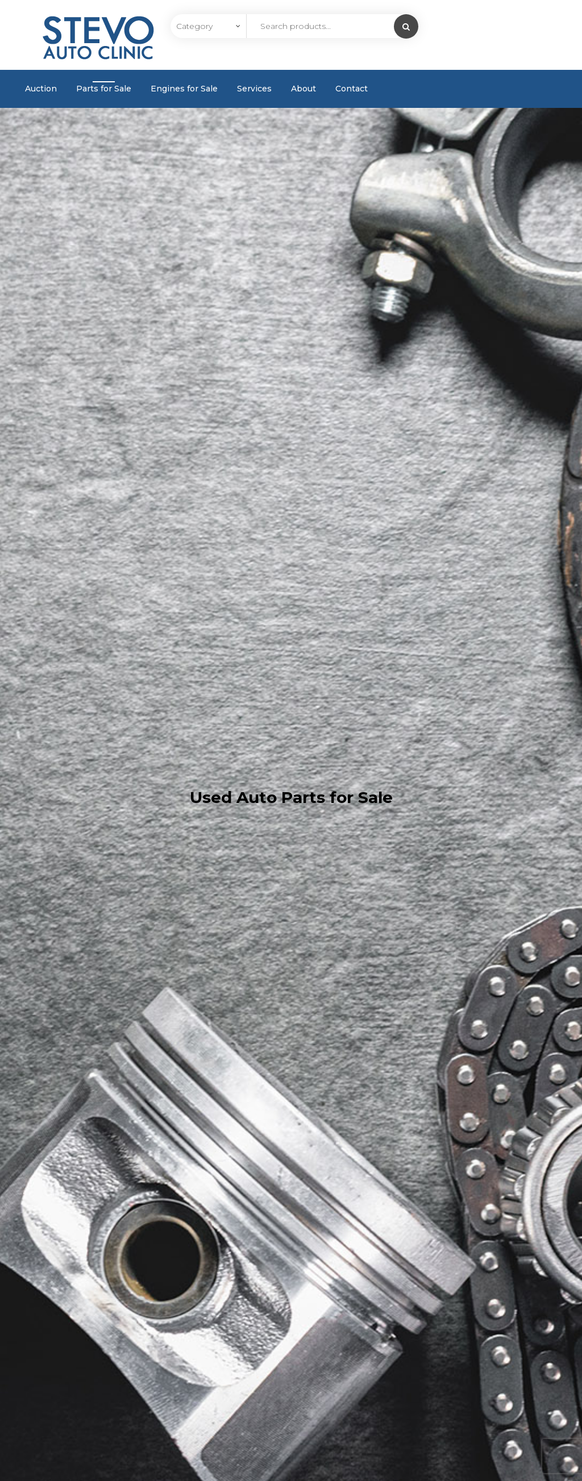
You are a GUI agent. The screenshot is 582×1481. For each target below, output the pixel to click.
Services (254, 88)
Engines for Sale (184, 88)
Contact (351, 88)
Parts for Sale (103, 88)
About (303, 88)
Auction (41, 88)
